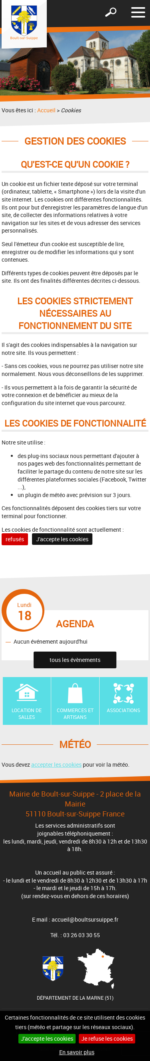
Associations (123, 710)
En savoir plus (76, 1052)
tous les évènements (75, 660)
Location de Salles (27, 713)
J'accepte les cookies (47, 1038)
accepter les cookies (56, 764)
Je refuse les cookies (107, 1038)
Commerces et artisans (75, 713)
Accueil (46, 110)
